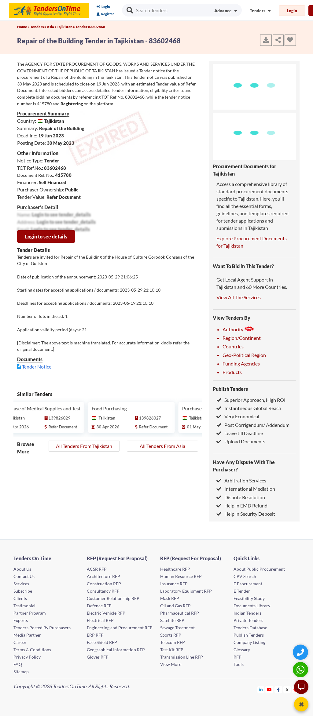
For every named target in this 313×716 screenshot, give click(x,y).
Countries (233, 346)
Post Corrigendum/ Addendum (252, 425)
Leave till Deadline (239, 433)
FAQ (17, 664)
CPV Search (245, 576)
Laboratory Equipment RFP (186, 591)
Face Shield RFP (102, 642)
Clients (20, 598)
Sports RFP (170, 635)
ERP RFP (95, 635)
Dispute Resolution (240, 497)
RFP (237, 657)
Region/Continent (242, 338)
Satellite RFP (172, 620)
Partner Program (29, 613)
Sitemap (21, 671)
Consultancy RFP (103, 591)
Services (21, 583)
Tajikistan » (66, 26)
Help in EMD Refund (241, 505)
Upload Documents (240, 441)
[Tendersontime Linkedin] (260, 689)
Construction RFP (104, 583)
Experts (20, 620)
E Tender (242, 591)
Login (103, 7)
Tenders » (38, 26)
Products (232, 372)
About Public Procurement (259, 569)
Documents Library (252, 605)
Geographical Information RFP (116, 649)
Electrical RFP (100, 620)
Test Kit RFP (171, 649)
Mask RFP (169, 598)
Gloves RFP (98, 657)
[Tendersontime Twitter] (287, 689)
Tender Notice (36, 366)
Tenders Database (250, 627)
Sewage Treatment (177, 627)
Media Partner (27, 635)
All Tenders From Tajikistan (84, 446)
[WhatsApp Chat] (301, 669)
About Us (22, 569)
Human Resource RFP (181, 576)
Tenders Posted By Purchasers (42, 627)
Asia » (52, 26)
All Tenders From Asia (162, 446)
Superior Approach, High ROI (250, 400)
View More (170, 664)
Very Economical (237, 416)
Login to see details (46, 236)
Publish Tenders (230, 389)
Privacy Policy (27, 657)
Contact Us (24, 576)
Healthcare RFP (175, 569)
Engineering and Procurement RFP (120, 627)
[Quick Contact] (301, 652)
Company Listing (249, 642)
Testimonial (24, 605)
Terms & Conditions (32, 649)
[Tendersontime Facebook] (278, 689)
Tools (239, 664)
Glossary (242, 649)
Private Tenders (248, 620)
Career (20, 642)
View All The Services (238, 297)
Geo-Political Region (244, 355)
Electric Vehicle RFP (106, 613)
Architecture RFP (103, 576)
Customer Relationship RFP (113, 598)
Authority (238, 329)
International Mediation (245, 489)
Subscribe (22, 591)
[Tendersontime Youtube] (269, 689)
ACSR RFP (97, 569)
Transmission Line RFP (181, 657)
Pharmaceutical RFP (179, 613)
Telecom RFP (172, 642)
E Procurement (248, 583)
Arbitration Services (241, 480)
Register (105, 14)
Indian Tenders (247, 613)
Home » (23, 26)
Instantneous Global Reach (248, 408)
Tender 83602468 (90, 26)
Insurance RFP (174, 583)
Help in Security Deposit (245, 514)
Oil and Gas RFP (175, 605)
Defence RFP (99, 605)
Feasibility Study (249, 598)
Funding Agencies (241, 363)
